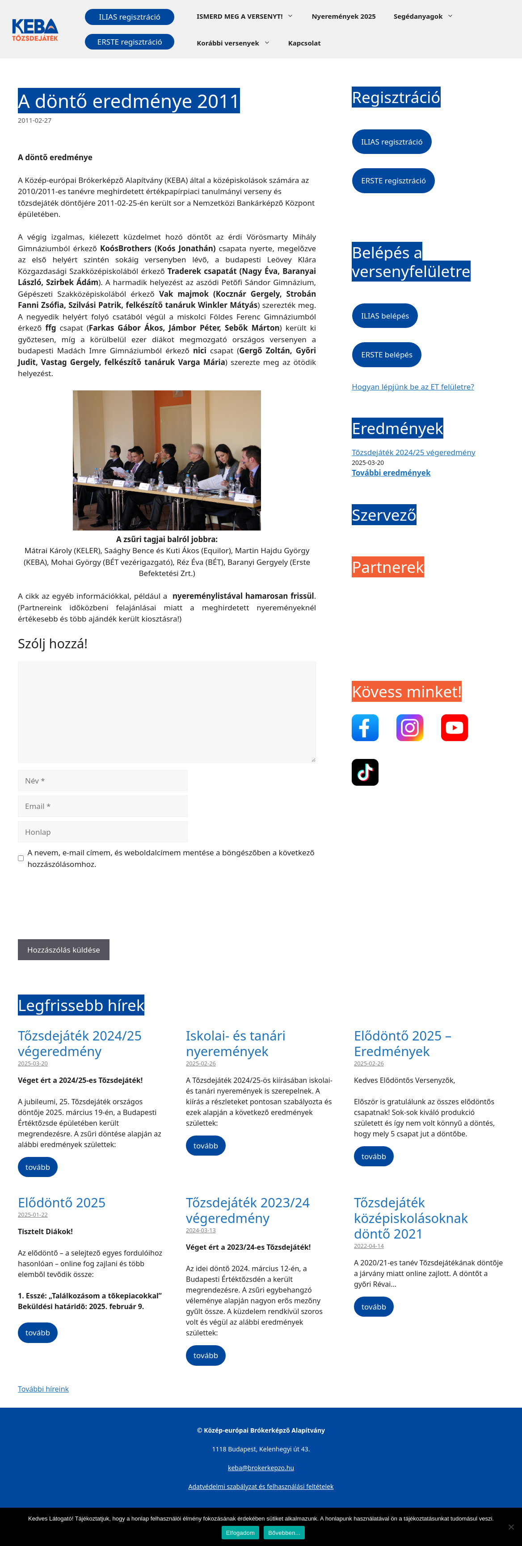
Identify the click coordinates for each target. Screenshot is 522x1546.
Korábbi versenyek (238, 42)
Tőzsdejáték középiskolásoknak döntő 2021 (411, 1218)
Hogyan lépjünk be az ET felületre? (413, 386)
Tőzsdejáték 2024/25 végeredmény (413, 452)
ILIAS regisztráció (129, 17)
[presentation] (86, 907)
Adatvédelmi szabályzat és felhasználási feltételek (261, 1486)
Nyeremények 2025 (343, 16)
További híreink (43, 1389)
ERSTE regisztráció (129, 42)
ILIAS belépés (385, 316)
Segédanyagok (428, 16)
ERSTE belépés (387, 354)
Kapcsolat (304, 42)
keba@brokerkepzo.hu (261, 1467)
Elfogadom (240, 1532)
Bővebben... (284, 1532)
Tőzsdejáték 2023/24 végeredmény (248, 1210)
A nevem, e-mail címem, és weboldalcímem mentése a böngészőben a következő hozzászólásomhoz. (171, 858)
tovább (37, 1167)
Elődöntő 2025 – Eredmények (402, 1043)
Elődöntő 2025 (61, 1202)
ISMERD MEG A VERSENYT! (250, 16)
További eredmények (391, 473)
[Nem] (510, 1526)
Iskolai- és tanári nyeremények (236, 1043)
